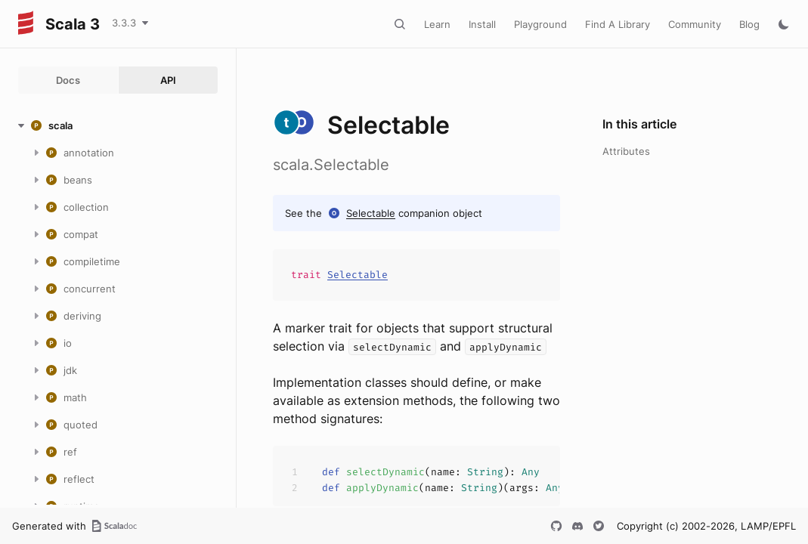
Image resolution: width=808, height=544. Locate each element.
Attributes (626, 151)
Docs (68, 80)
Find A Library (617, 24)
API (168, 80)
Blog (749, 24)
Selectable (370, 213)
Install (482, 24)
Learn (437, 24)
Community (694, 24)
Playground (540, 24)
